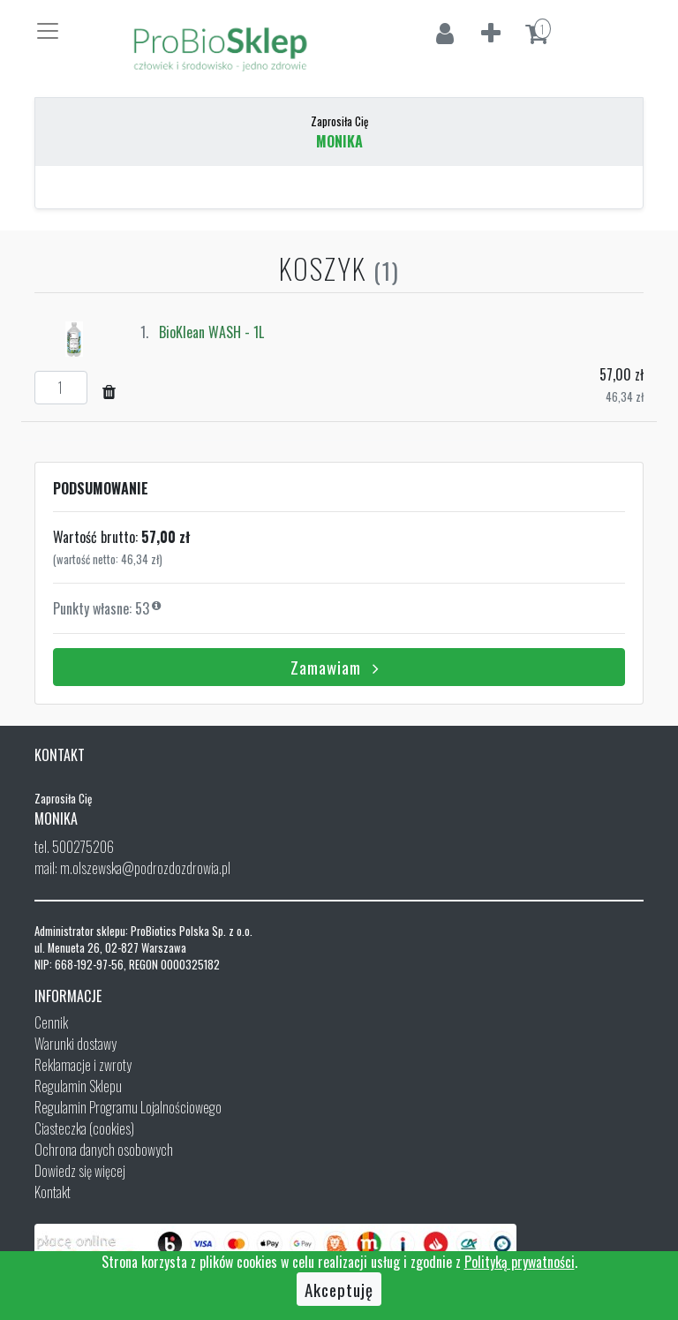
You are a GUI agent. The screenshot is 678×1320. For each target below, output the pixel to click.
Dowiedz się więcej (79, 1170)
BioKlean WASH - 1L (211, 332)
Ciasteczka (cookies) (84, 1128)
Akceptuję (339, 1289)
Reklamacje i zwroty (83, 1064)
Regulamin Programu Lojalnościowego (128, 1107)
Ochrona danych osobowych (103, 1149)
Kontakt (52, 1192)
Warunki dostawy (75, 1043)
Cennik (51, 1022)
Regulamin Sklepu (78, 1086)
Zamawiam (338, 666)
